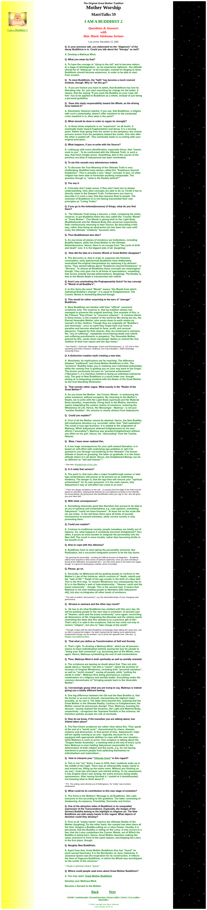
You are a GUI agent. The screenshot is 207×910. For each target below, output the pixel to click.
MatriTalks (103, 900)
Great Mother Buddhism (98, 876)
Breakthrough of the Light (86, 464)
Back (95, 892)
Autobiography (81, 897)
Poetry (124, 897)
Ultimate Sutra (102, 758)
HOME (71, 897)
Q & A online (133, 897)
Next (112, 892)
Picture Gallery (113, 897)
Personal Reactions (97, 897)
